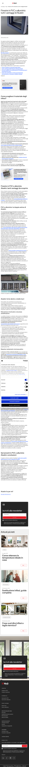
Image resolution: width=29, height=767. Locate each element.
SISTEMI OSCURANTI (6, 721)
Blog (6, 6)
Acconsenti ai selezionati (14, 401)
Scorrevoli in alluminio (6, 699)
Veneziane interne (5, 722)
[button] (6, 494)
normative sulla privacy (13, 520)
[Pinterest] (14, 758)
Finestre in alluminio (6, 692)
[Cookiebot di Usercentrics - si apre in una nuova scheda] (23, 361)
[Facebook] (6, 758)
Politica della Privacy (17, 765)
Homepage (3, 6)
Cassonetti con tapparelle (7, 725)
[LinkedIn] (3, 758)
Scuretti (3, 724)
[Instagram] (10, 758)
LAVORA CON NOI (5, 736)
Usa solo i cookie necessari (14, 405)
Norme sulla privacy (8, 523)
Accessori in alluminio (6, 732)
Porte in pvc (4, 705)
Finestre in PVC (5, 690)
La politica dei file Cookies (11, 370)
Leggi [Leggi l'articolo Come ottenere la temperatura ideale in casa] (23, 565)
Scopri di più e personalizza (20, 394)
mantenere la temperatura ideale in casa (16, 354)
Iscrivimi (14, 517)
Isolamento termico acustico (7, 714)
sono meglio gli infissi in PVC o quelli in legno (11, 145)
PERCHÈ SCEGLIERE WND (7, 711)
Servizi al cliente (5, 717)
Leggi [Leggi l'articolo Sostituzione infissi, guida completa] (23, 598)
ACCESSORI (4, 729)
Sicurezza (3, 712)
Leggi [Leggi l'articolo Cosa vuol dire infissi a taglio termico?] (23, 630)
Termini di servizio (16, 523)
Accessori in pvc (5, 731)
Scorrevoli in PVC (5, 698)
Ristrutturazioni (5, 715)
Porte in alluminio (5, 707)
